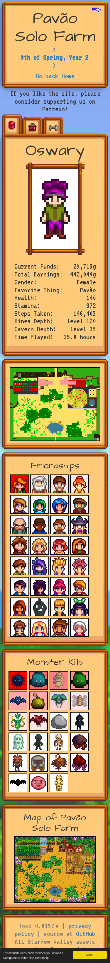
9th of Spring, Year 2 (54, 57)
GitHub (85, 934)
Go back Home (55, 76)
